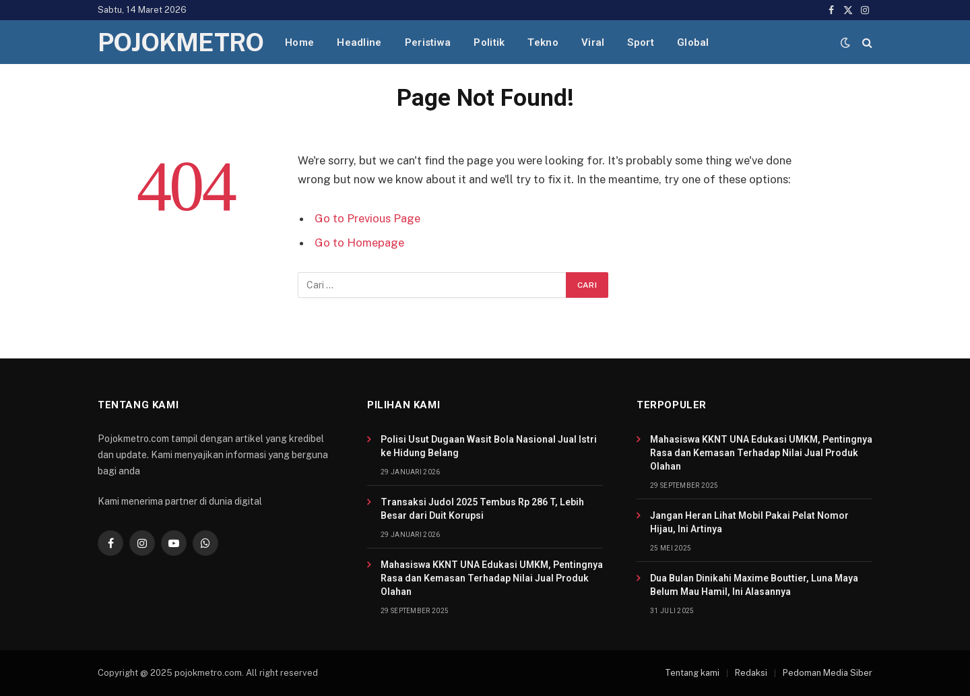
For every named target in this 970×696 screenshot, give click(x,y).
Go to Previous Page (367, 218)
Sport (640, 42)
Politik (489, 42)
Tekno (542, 42)
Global (693, 42)
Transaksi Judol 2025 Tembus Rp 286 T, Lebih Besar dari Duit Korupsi (482, 509)
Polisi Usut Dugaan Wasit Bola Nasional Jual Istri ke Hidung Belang (489, 446)
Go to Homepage (359, 242)
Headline (359, 42)
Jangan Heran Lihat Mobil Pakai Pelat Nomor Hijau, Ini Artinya (749, 522)
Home (299, 42)
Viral (593, 42)
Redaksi (751, 673)
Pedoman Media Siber (827, 673)
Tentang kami (692, 673)
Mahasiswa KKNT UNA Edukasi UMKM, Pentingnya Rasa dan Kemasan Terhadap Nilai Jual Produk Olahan (492, 578)
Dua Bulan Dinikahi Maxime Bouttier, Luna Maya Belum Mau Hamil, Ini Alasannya (754, 585)
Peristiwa (428, 42)
